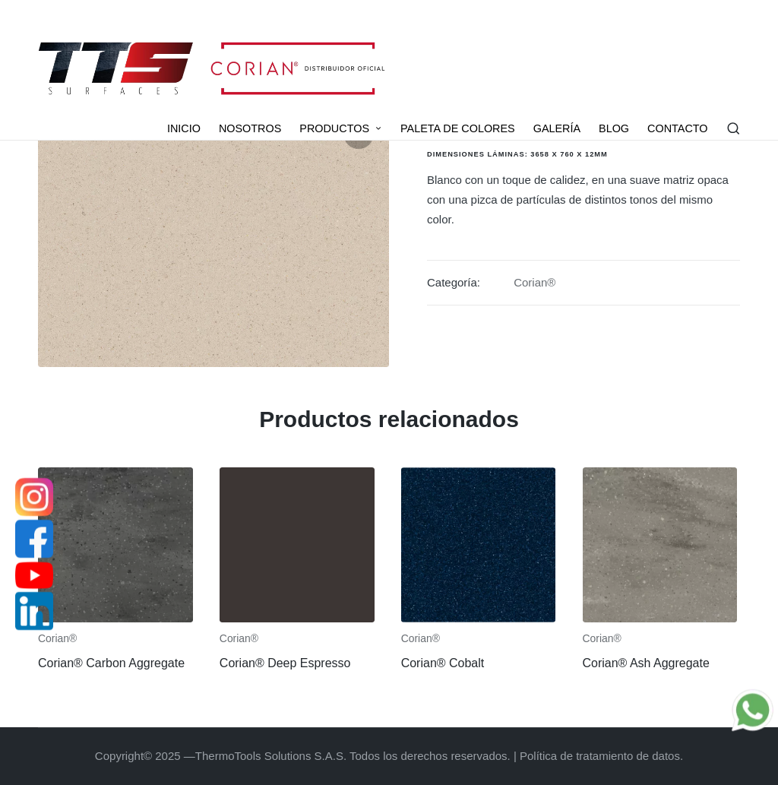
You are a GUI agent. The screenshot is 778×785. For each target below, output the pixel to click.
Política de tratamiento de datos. (601, 755)
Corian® (534, 282)
